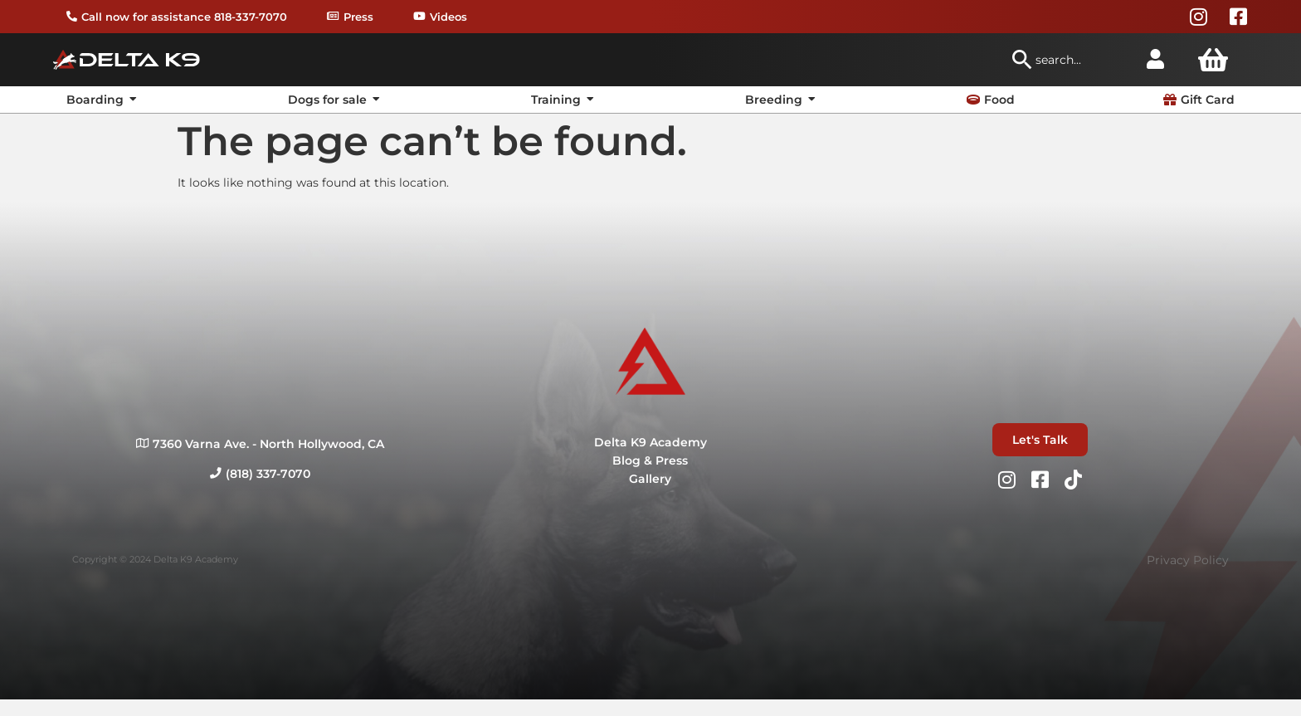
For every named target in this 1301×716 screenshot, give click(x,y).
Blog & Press (650, 460)
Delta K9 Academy (650, 442)
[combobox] (1070, 59)
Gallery (650, 478)
